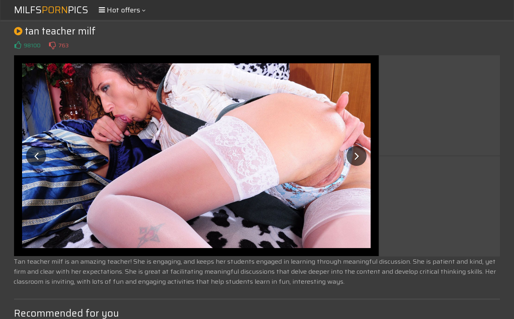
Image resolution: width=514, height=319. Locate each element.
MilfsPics (51, 10)
